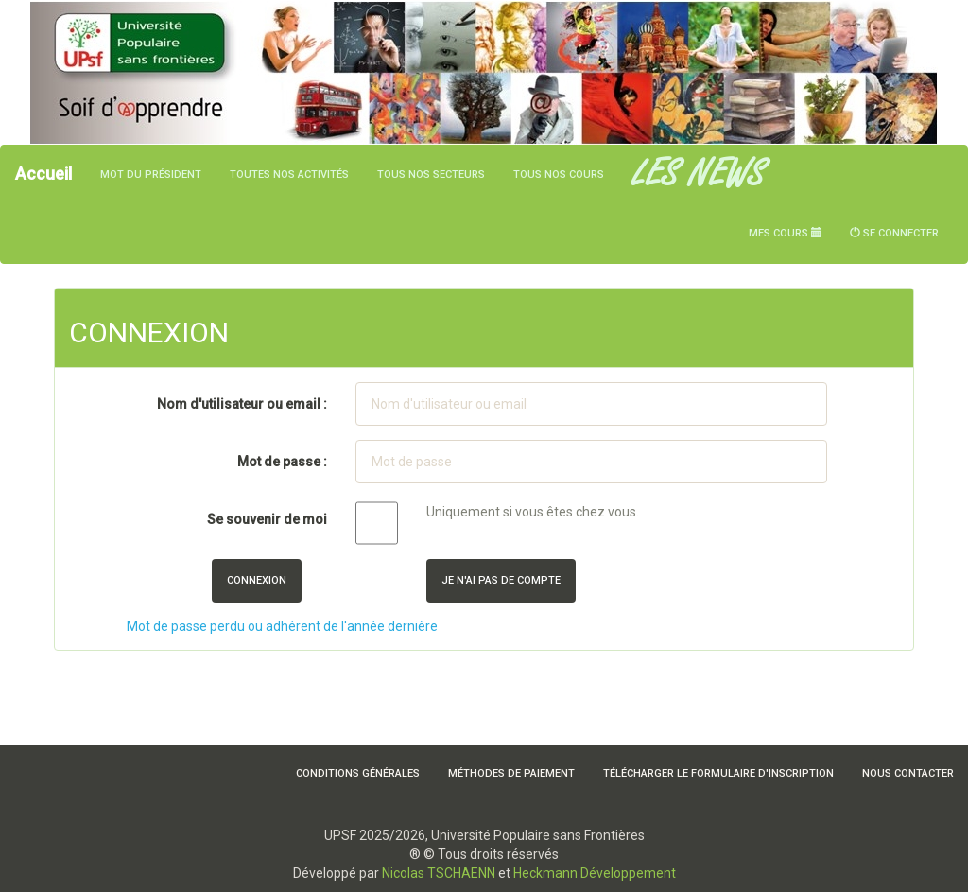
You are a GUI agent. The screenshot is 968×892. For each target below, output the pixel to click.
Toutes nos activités (289, 174)
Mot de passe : (282, 461)
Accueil (43, 174)
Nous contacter (908, 773)
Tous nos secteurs (431, 174)
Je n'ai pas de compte (501, 580)
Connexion (256, 580)
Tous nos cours (558, 174)
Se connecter (894, 233)
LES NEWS (698, 175)
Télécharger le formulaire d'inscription (718, 773)
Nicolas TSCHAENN (438, 873)
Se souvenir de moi (267, 519)
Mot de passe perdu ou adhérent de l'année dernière (282, 626)
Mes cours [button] (785, 233)
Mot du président (150, 174)
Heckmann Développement (594, 873)
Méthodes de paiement (511, 773)
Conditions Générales (358, 773)
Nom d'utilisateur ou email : (242, 403)
